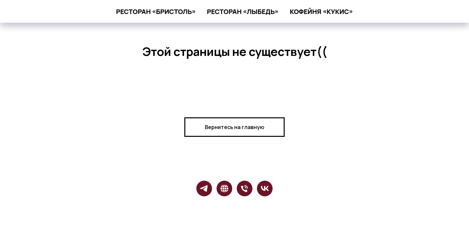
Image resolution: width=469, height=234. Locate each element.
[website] (224, 188)
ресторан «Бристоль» (156, 11)
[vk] (265, 188)
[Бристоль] (244, 188)
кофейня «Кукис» (321, 11)
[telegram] (204, 188)
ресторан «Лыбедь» (242, 11)
